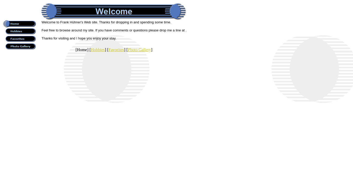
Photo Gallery (139, 50)
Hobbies (98, 50)
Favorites (116, 50)
